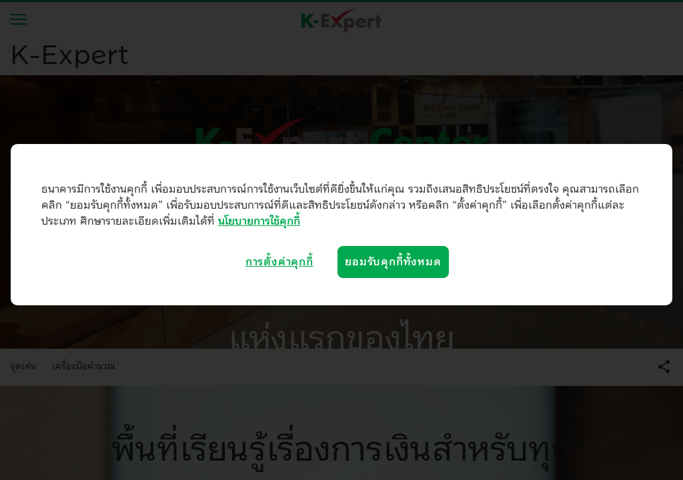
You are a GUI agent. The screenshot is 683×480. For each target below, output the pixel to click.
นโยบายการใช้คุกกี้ (259, 221)
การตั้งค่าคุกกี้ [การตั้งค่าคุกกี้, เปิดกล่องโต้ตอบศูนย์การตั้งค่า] (279, 262)
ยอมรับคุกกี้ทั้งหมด (393, 262)
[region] (341, 224)
